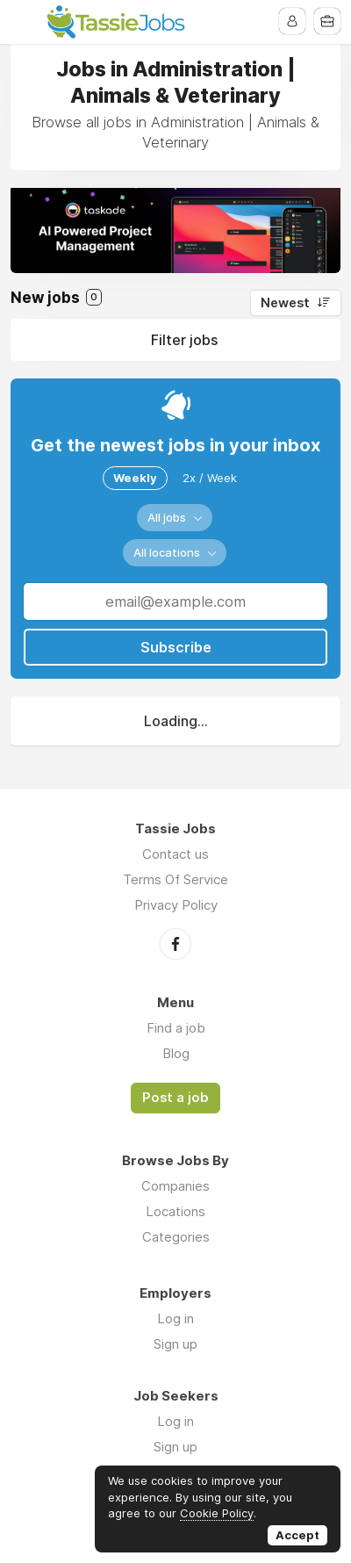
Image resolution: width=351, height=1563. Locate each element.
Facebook (175, 944)
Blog (176, 1053)
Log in (175, 1318)
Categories (176, 1236)
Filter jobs (184, 340)
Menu (24, 22)
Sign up (175, 1344)
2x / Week (210, 478)
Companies (175, 1186)
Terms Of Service (175, 879)
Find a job (176, 1027)
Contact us (175, 854)
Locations (175, 1211)
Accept (297, 1535)
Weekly (135, 478)
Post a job (175, 1098)
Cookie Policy (217, 1513)
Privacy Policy (176, 905)
